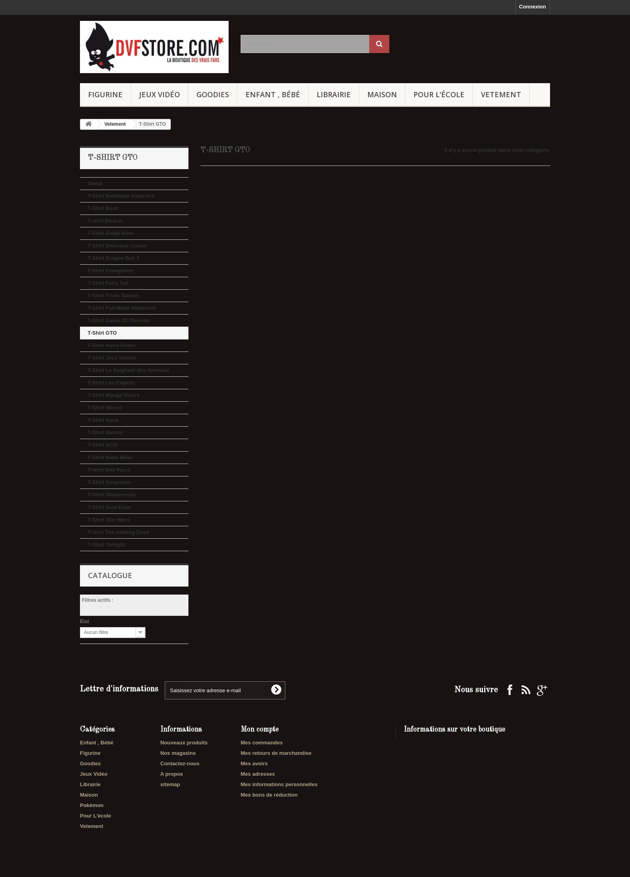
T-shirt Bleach (105, 221)
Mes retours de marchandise (276, 753)
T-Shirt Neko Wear (110, 457)
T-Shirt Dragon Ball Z (113, 258)
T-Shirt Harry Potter (112, 345)
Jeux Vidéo (159, 94)
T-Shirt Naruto (105, 432)
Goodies (212, 94)
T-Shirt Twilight (106, 545)
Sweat (95, 183)
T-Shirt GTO (102, 333)
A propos (171, 774)
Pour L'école (438, 94)
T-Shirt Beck (103, 208)
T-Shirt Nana (103, 420)
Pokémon (92, 805)
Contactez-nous (180, 763)
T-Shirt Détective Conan (117, 246)
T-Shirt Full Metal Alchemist (122, 308)
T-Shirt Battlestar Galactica (121, 196)
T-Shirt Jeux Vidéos (112, 358)
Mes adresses (258, 774)
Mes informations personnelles (279, 784)
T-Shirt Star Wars (109, 520)
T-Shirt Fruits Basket (113, 295)
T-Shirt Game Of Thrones (118, 320)
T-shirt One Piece (109, 470)
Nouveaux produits (184, 743)
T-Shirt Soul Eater (109, 507)
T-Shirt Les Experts (111, 383)
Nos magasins (178, 753)
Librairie (334, 94)
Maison (382, 94)
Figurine (105, 94)
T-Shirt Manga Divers (113, 395)
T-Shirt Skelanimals (112, 495)
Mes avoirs (254, 763)
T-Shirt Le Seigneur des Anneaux (128, 370)
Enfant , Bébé (272, 94)
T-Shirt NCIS (103, 445)
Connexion (532, 7)
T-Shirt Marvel (105, 408)
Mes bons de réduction (269, 795)
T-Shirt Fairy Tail (108, 283)
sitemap (170, 784)
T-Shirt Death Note (110, 233)
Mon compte (259, 729)
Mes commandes (262, 743)
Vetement (501, 94)
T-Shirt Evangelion (110, 271)
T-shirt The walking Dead (118, 532)
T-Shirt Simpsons (109, 482)
